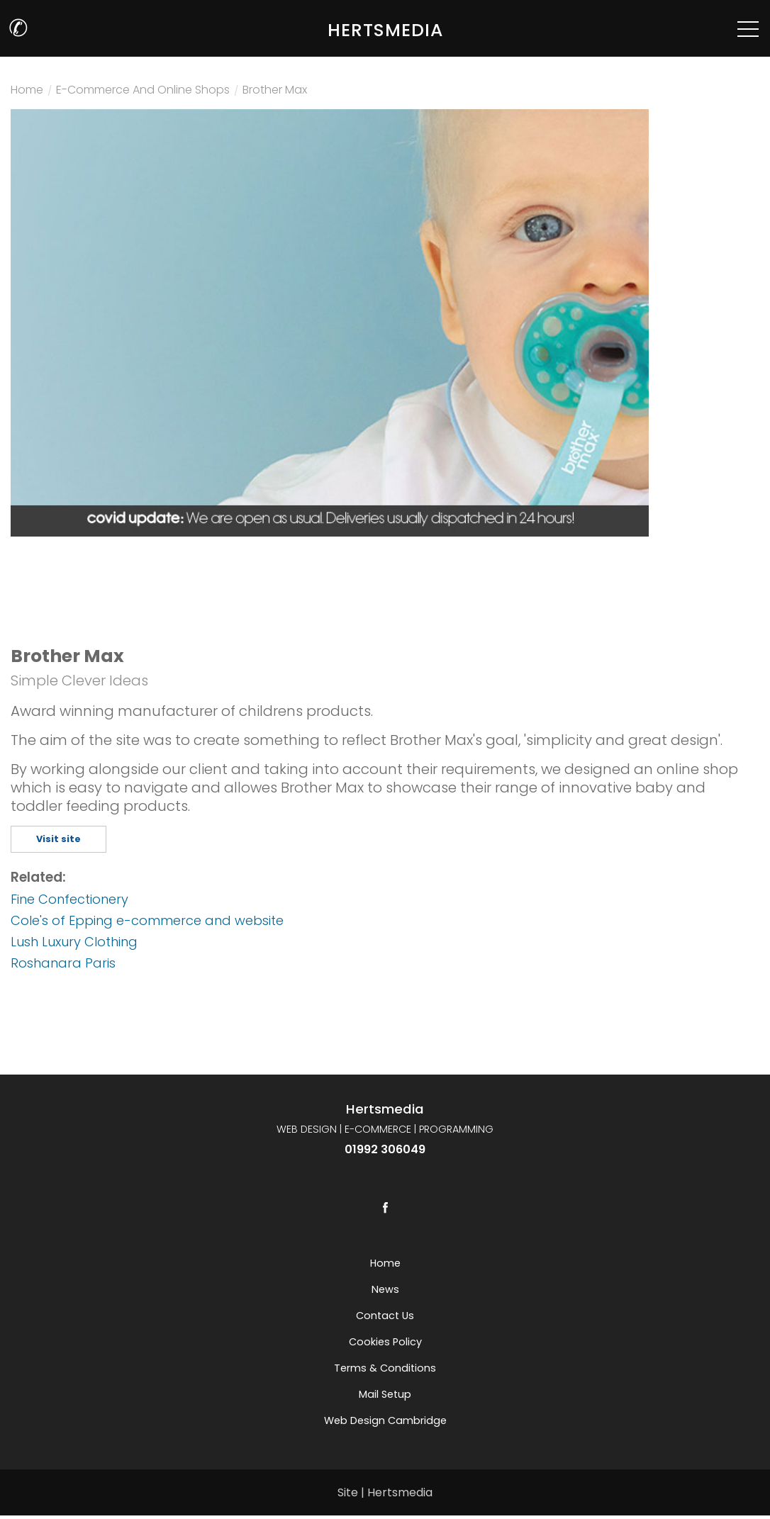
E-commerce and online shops (143, 91)
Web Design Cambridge (385, 1420)
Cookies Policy (385, 1342)
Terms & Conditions (385, 1368)
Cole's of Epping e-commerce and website (147, 920)
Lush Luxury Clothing (74, 942)
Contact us (385, 1315)
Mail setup (385, 1394)
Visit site (58, 839)
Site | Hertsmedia (385, 1492)
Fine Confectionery (69, 899)
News (385, 1289)
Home (27, 91)
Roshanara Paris (63, 963)
